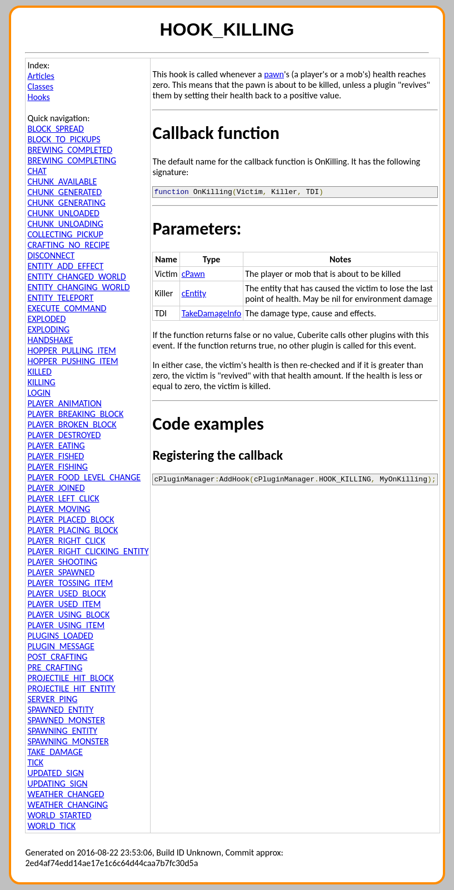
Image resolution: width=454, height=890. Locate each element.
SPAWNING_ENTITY (62, 730)
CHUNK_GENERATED (64, 192)
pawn (274, 74)
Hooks (38, 97)
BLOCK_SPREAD (55, 128)
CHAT (36, 171)
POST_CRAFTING (57, 657)
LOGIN (38, 392)
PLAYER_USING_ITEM (65, 625)
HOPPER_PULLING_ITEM (71, 350)
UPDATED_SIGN (55, 773)
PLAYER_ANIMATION (64, 403)
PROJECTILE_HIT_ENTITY (71, 688)
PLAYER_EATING (55, 445)
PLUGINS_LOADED (60, 635)
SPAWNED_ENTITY (60, 709)
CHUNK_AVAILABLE (62, 181)
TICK (35, 762)
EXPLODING (48, 329)
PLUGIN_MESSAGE (60, 646)
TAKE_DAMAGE (55, 752)
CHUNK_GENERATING (66, 202)
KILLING (41, 382)
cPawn (193, 275)
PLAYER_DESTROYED (64, 435)
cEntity (194, 295)
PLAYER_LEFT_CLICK (63, 498)
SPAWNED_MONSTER (65, 720)
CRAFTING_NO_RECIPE (68, 245)
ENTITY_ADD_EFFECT (65, 266)
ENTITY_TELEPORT (60, 297)
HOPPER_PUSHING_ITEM (72, 361)
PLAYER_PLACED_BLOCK (70, 519)
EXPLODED (46, 319)
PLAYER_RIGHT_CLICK (66, 540)
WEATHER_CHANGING (67, 804)
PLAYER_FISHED (55, 456)
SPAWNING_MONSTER (67, 741)
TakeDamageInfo (212, 315)
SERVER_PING (52, 699)
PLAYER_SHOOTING (62, 561)
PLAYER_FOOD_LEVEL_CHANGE (84, 477)
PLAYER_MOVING (58, 509)
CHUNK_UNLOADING (65, 223)
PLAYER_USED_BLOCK (66, 593)
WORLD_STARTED (59, 815)
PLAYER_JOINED (55, 488)
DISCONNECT (50, 255)
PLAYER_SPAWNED (60, 572)
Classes (40, 86)
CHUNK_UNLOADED (63, 213)
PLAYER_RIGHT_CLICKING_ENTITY (87, 551)
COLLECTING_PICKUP (65, 234)
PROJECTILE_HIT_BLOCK (70, 678)
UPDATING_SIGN (57, 783)
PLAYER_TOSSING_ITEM (70, 583)
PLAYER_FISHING (57, 466)
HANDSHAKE (50, 340)
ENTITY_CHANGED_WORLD (76, 276)
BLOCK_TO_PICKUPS (63, 139)
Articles (40, 76)
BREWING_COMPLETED (69, 150)
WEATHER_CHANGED (65, 794)
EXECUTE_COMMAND (66, 308)
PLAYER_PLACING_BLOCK (72, 530)
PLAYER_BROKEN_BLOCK (71, 424)
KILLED (39, 371)
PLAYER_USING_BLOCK (68, 614)
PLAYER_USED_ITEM (64, 604)
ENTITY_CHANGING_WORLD (78, 287)
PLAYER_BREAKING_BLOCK (75, 414)
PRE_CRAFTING (54, 667)
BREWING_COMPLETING (71, 160)
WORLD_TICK (51, 826)
